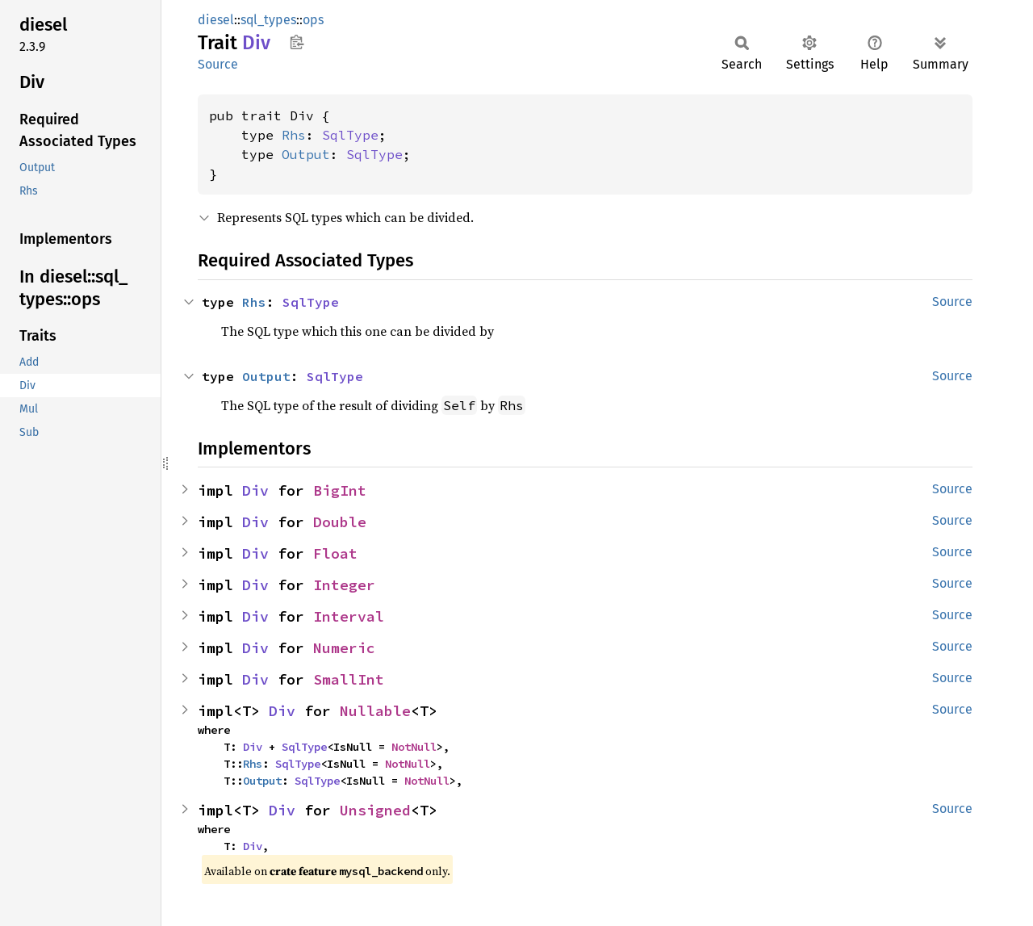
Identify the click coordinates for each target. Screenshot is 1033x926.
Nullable (375, 711)
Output (306, 154)
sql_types (268, 19)
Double (339, 522)
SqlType (350, 135)
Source (218, 64)
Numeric (344, 648)
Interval (348, 616)
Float (335, 553)
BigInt (339, 490)
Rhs (294, 135)
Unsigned (375, 810)
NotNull (414, 747)
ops (313, 19)
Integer (344, 585)
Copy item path (296, 42)
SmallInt (348, 679)
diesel (216, 19)
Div (255, 490)
